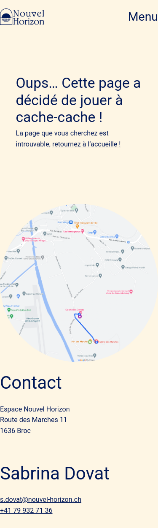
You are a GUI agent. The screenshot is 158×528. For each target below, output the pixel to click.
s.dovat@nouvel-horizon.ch (40, 500)
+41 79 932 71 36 (26, 510)
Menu (143, 17)
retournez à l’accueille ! (86, 144)
